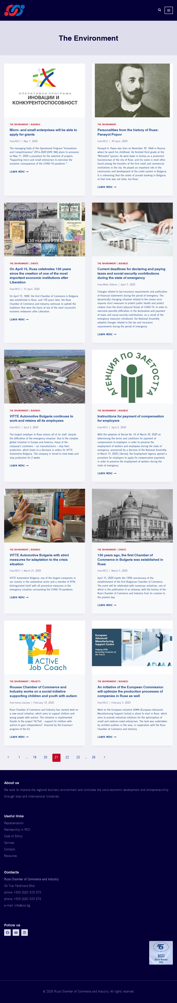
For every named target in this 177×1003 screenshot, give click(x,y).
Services (9, 843)
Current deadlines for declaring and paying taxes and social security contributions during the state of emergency (131, 273)
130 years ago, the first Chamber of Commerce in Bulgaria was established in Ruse (130, 559)
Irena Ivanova (22, 703)
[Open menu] (169, 10)
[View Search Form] (159, 10)
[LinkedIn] (24, 932)
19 (34, 757)
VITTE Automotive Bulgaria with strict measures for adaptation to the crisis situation (39, 559)
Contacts (9, 849)
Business (35, 125)
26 (93, 757)
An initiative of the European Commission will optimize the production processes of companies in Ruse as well (130, 691)
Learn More (19, 172)
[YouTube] (16, 932)
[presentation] (44, 90)
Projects (35, 681)
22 (67, 757)
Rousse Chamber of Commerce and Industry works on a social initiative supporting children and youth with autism (43, 691)
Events (34, 264)
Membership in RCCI (17, 830)
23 (78, 757)
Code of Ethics (13, 836)
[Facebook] (7, 932)
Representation (14, 823)
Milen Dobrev (110, 284)
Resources (10, 856)
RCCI (17, 141)
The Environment (19, 125)
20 (45, 757)
